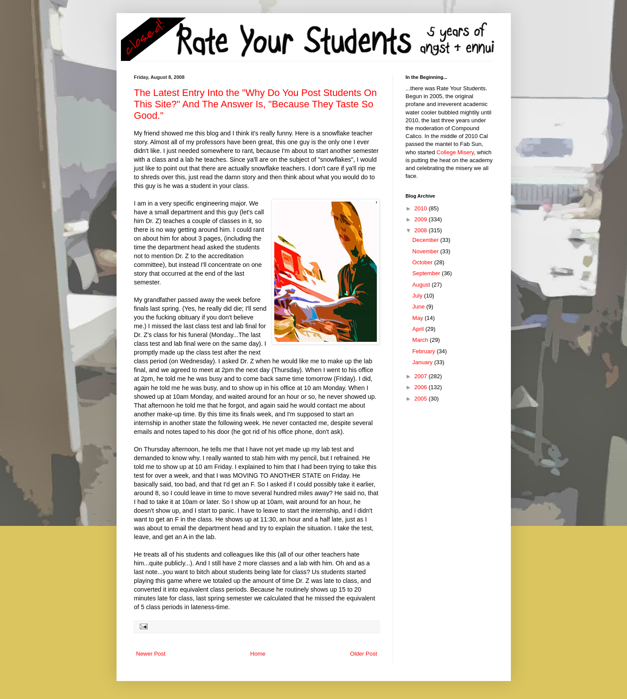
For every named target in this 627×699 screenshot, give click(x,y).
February (424, 351)
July (418, 295)
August (422, 284)
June (419, 306)
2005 (421, 398)
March (421, 340)
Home (258, 653)
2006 (421, 387)
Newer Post (151, 653)
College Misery (455, 152)
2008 (421, 230)
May (418, 318)
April (418, 329)
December (426, 240)
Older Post (363, 653)
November (426, 251)
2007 (421, 376)
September (427, 273)
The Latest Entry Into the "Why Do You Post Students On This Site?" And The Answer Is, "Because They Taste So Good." (255, 104)
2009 (421, 219)
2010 (421, 208)
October (423, 262)
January (423, 362)
